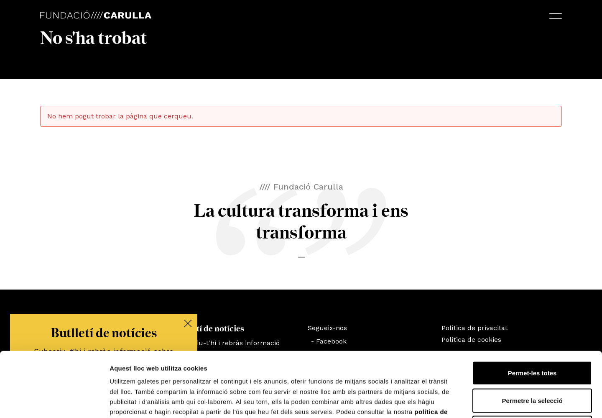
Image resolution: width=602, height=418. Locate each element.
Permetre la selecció (532, 335)
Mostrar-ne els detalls (481, 401)
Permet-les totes (532, 308)
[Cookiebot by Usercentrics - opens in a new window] (54, 401)
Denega (532, 363)
